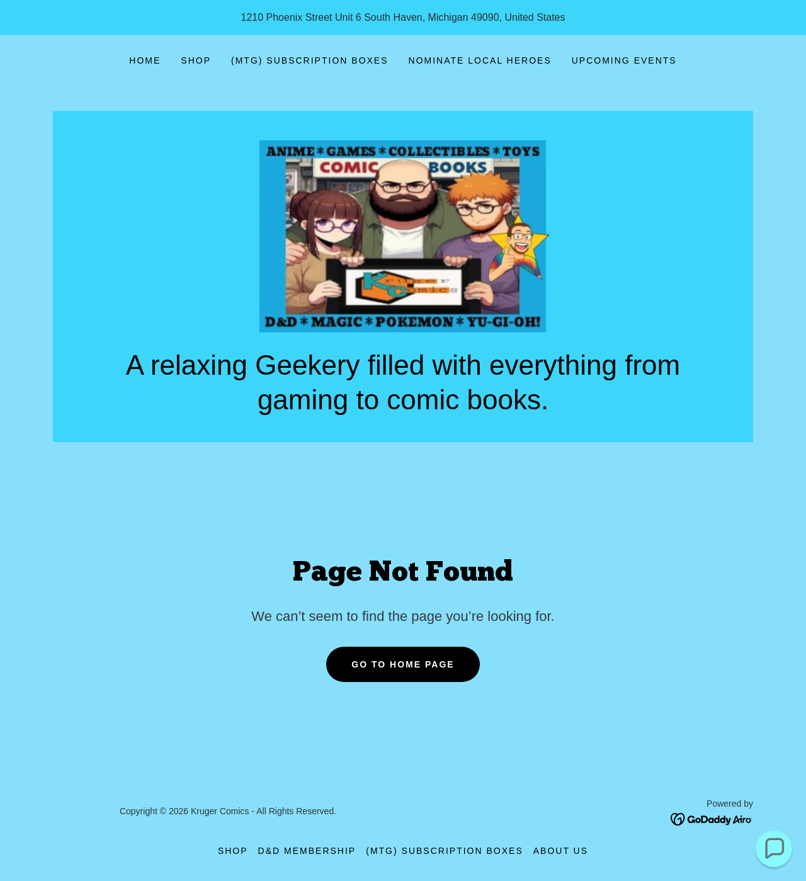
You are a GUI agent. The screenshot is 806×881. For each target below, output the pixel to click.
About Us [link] (560, 851)
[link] (403, 235)
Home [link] (145, 60)
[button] (774, 849)
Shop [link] (196, 60)
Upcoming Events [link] (624, 60)
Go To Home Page (402, 664)
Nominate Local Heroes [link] (480, 60)
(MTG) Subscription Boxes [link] (310, 60)
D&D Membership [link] (307, 851)
